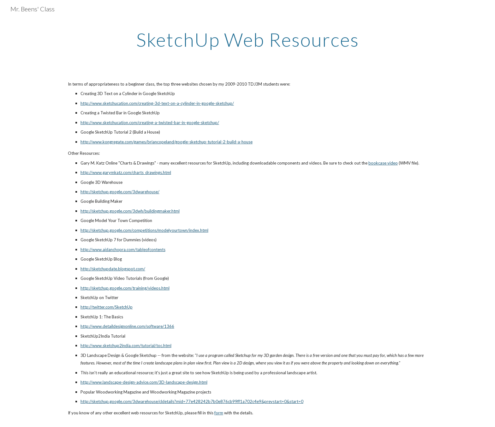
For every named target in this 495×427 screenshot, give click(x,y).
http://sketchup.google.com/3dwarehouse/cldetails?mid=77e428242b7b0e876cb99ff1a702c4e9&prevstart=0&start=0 (192, 401)
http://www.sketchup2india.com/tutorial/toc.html (126, 345)
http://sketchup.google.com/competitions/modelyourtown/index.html (144, 230)
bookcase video (383, 162)
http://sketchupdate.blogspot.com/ (113, 268)
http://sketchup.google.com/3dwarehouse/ (120, 191)
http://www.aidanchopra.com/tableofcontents (123, 249)
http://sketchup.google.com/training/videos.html (125, 288)
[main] (247, 39)
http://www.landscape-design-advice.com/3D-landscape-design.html (144, 382)
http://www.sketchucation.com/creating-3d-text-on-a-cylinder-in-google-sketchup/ (157, 103)
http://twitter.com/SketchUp (107, 307)
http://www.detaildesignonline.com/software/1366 (127, 326)
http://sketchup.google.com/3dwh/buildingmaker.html (130, 210)
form (218, 412)
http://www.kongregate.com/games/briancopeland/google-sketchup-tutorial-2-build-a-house (167, 141)
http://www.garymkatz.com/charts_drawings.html (126, 172)
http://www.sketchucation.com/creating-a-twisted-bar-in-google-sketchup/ (150, 122)
